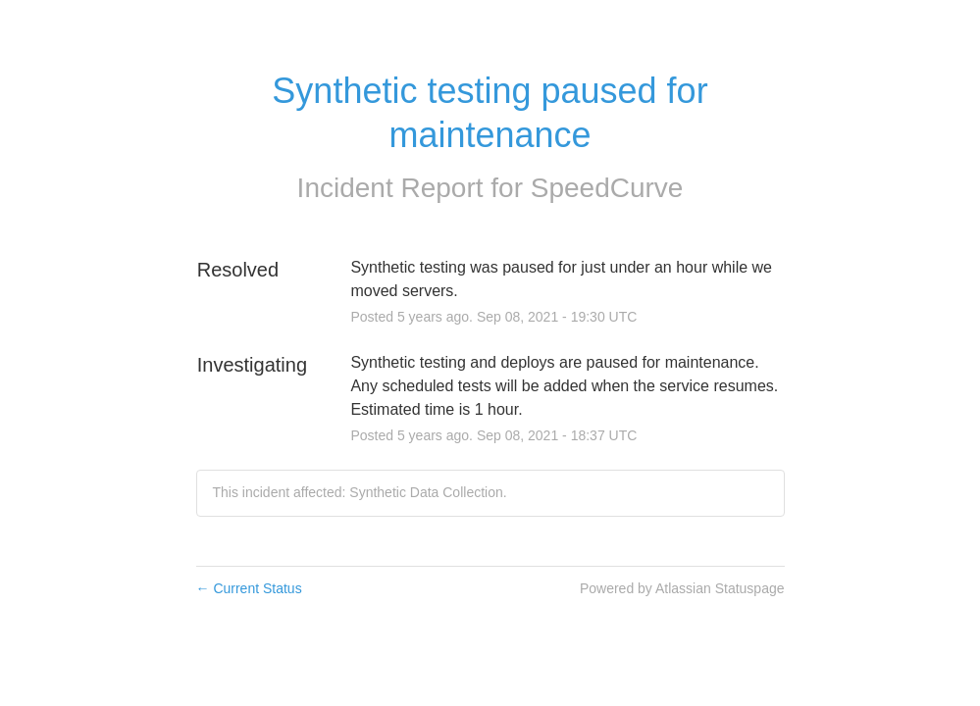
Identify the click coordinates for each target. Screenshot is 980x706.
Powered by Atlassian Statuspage (682, 588)
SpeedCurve (607, 188)
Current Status (249, 588)
